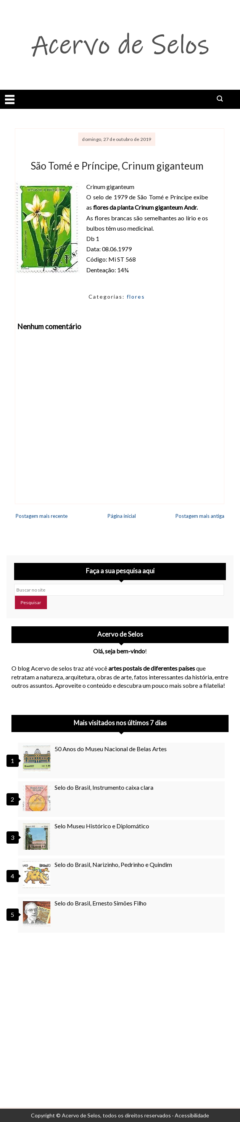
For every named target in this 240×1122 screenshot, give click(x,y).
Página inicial (122, 516)
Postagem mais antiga (200, 516)
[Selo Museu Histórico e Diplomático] (38, 836)
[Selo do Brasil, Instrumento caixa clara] (38, 797)
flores (136, 296)
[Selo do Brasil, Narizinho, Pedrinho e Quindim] (38, 874)
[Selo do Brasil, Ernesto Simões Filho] (38, 913)
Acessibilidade (192, 1115)
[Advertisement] (119, 1007)
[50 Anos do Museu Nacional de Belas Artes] (38, 759)
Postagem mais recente (42, 516)
